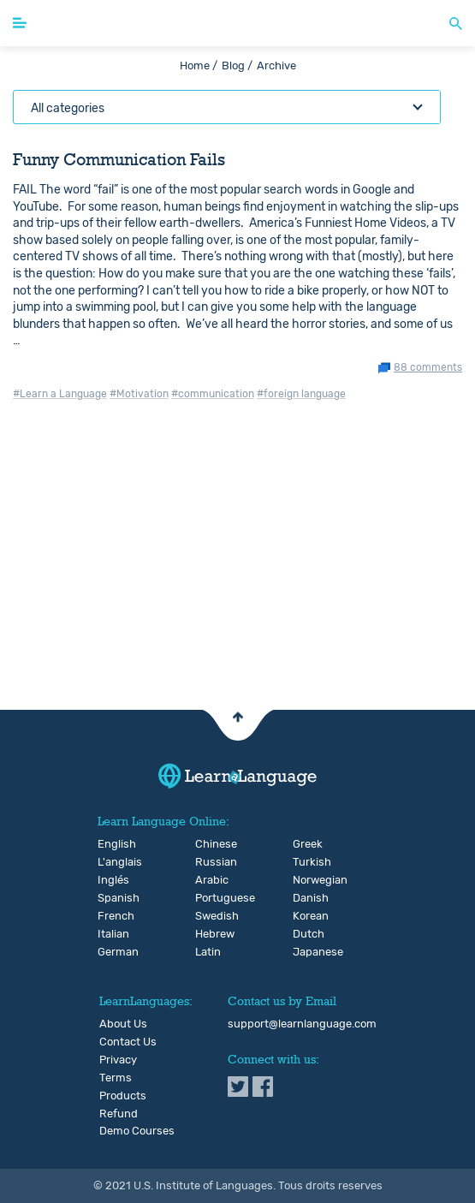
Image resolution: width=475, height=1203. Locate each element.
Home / (198, 65)
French (112, 916)
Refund (118, 1114)
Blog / (237, 65)
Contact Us (128, 1042)
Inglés (112, 880)
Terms (115, 1078)
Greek (307, 844)
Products (122, 1096)
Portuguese (209, 898)
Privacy (118, 1060)
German (112, 952)
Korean (307, 916)
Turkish (307, 862)
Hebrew (209, 934)
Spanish (112, 898)
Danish (307, 898)
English (112, 844)
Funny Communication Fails (119, 159)
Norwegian (307, 880)
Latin (208, 952)
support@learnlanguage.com (302, 1024)
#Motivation (139, 394)
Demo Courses (137, 1131)
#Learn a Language (60, 394)
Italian (112, 934)
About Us (123, 1024)
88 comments (428, 367)
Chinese (209, 844)
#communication (212, 394)
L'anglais (112, 862)
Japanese (307, 952)
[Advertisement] (237, 576)
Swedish (209, 916)
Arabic (209, 880)
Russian (209, 862)
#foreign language (301, 394)
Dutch (307, 934)
